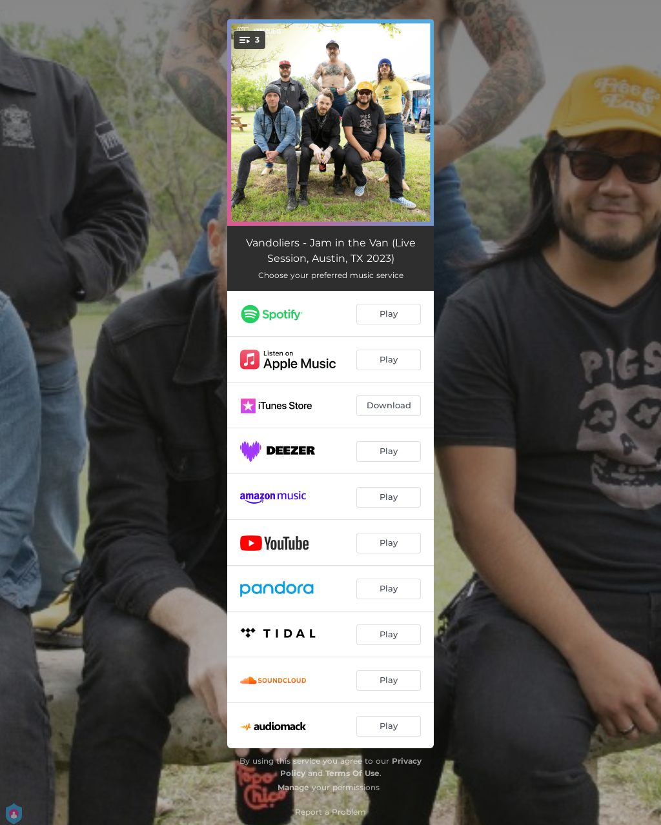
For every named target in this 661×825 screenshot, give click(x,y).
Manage (293, 787)
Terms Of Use (352, 773)
